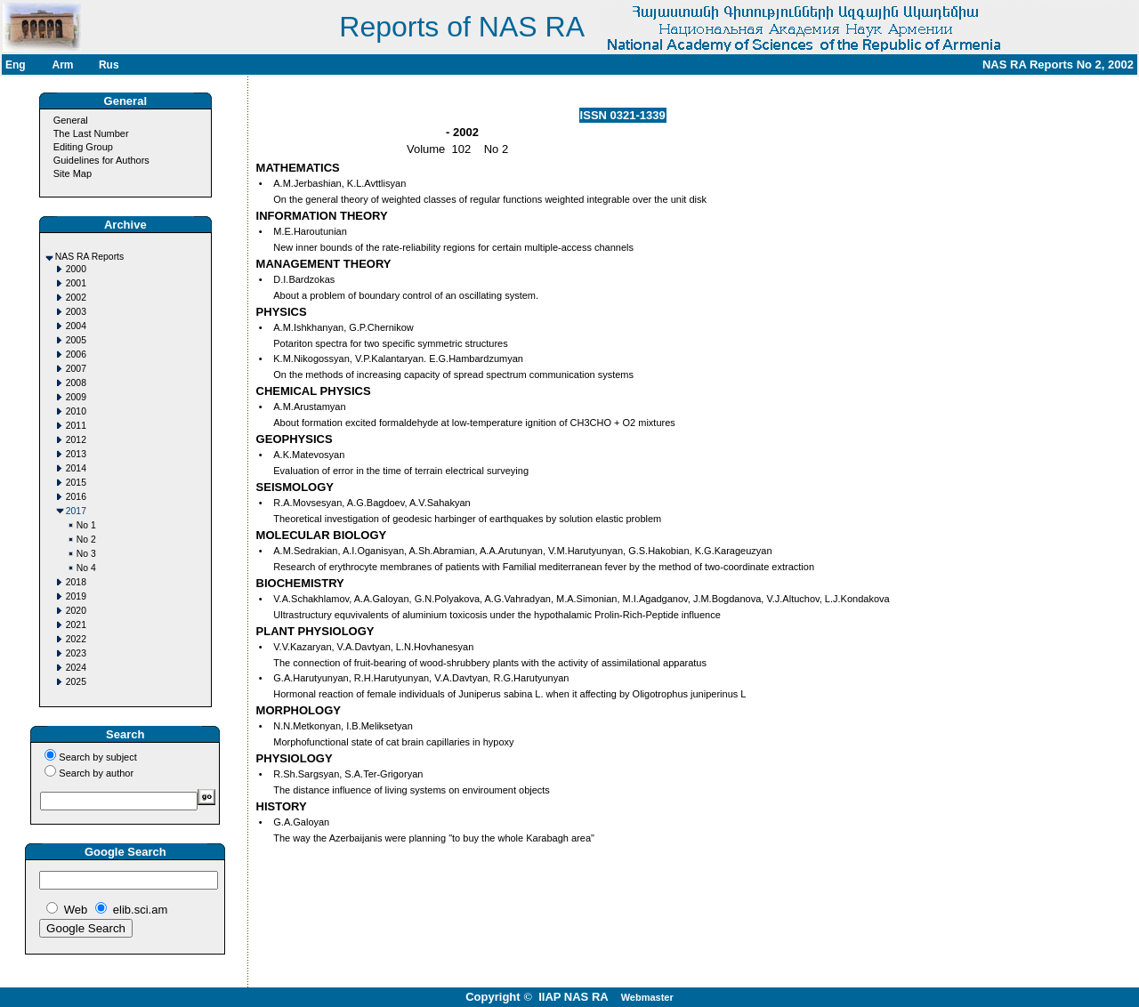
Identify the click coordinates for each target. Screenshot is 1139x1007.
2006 (76, 354)
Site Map (72, 173)
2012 (76, 440)
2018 (76, 582)
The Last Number (91, 133)
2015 (76, 482)
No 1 (86, 525)
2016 (76, 497)
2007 (76, 369)
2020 (76, 611)
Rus (109, 65)
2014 (76, 468)
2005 (76, 340)
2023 (76, 653)
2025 (76, 682)
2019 (76, 596)
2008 (76, 383)
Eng (15, 65)
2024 (76, 668)
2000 (76, 269)
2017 (76, 511)
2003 (76, 312)
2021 (76, 625)
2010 (76, 411)
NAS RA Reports (89, 257)
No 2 (86, 539)
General (70, 120)
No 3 (86, 554)
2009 (76, 397)
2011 (76, 426)
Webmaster (647, 997)
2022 (76, 639)
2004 (76, 326)
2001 (76, 283)
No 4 (86, 568)
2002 (76, 297)
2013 (76, 454)
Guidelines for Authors (101, 160)
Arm (62, 65)
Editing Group (83, 146)
